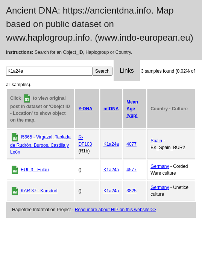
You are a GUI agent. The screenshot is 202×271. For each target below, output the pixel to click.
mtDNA (111, 108)
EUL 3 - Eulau (35, 169)
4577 (131, 169)
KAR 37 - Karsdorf (39, 190)
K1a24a (111, 144)
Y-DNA (85, 108)
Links (127, 70)
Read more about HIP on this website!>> (115, 209)
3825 (131, 190)
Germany (159, 166)
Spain (156, 140)
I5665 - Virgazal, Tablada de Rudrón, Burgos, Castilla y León (40, 144)
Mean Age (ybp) (132, 108)
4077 (131, 144)
